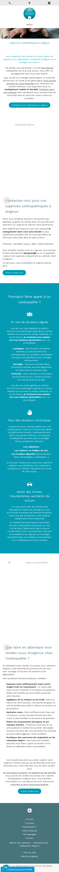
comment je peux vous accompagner (29, 784)
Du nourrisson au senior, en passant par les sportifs (29, 772)
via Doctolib (30, 253)
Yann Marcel (47, 68)
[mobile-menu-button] (30, 24)
